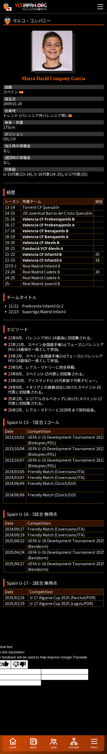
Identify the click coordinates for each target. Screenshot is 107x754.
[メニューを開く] (100, 6)
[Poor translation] (19, 664)
